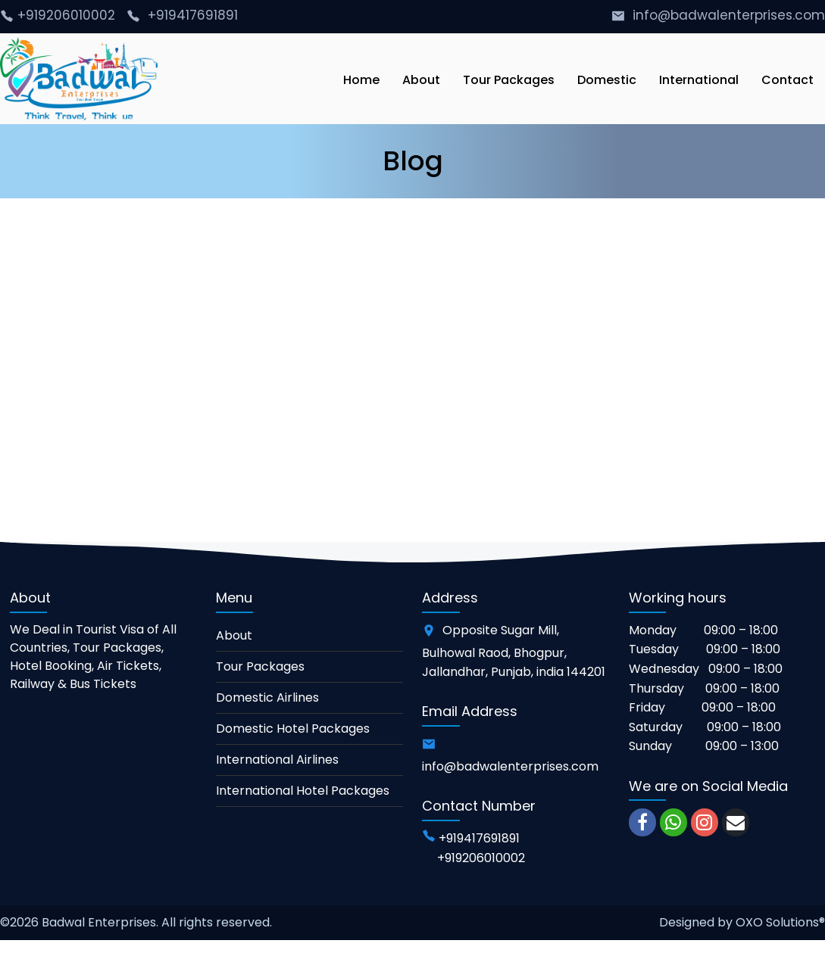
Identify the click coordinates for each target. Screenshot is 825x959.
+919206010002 (68, 15)
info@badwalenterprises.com (729, 15)
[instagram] (704, 822)
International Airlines (277, 759)
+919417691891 (193, 15)
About (234, 635)
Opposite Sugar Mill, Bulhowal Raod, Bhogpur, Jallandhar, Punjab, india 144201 (513, 650)
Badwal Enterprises (99, 922)
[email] (735, 822)
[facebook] (642, 822)
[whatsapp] (673, 822)
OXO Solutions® (780, 922)
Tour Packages (260, 666)
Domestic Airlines (267, 697)
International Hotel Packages (302, 790)
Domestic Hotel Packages (293, 728)
